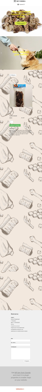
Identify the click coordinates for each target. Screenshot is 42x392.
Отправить (26, 361)
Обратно (12, 75)
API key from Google (22, 373)
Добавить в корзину (15, 125)
